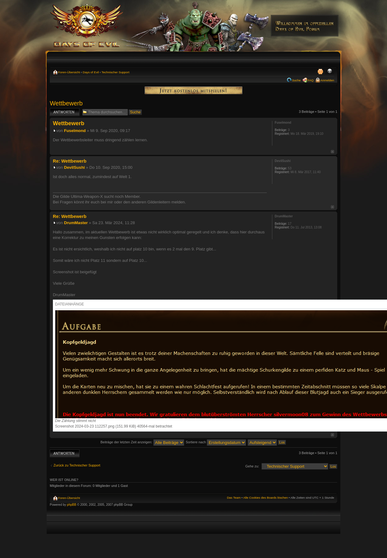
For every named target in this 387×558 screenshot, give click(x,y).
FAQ (311, 80)
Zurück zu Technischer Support (76, 465)
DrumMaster (76, 222)
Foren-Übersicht (69, 72)
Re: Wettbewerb (69, 161)
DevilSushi (74, 167)
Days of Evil (91, 72)
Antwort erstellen (64, 112)
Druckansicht (320, 71)
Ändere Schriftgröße (329, 71)
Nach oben (332, 151)
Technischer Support (115, 72)
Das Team (233, 497)
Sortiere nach (216, 442)
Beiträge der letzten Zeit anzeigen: (142, 442)
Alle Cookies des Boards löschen (265, 497)
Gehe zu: (252, 466)
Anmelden (327, 80)
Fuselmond (75, 130)
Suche (296, 80)
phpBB (71, 504)
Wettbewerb (66, 103)
